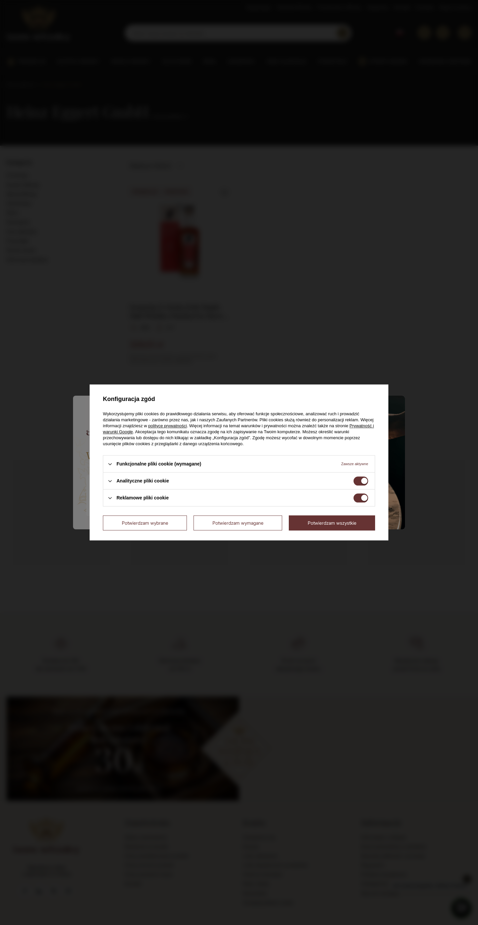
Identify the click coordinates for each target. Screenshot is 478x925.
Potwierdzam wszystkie (332, 523)
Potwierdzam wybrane (145, 523)
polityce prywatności (167, 425)
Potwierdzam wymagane (238, 523)
